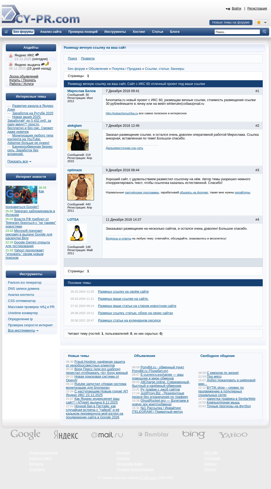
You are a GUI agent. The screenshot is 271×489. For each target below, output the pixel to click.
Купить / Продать (23, 80)
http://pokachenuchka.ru (122, 113)
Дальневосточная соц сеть (124, 148)
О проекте (37, 469)
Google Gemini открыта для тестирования (28, 244)
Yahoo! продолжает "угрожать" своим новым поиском (25, 254)
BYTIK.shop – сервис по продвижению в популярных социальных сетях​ (221, 391)
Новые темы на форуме (231, 22)
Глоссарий (212, 458)
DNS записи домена (23, 289)
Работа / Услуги (22, 84)
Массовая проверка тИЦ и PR (31, 307)
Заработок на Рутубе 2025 (32, 113)
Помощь (122, 458)
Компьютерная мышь (223, 402)
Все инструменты (21, 330)
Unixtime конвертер (23, 313)
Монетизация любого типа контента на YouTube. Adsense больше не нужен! (30, 139)
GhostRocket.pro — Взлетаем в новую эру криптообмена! (160, 402)
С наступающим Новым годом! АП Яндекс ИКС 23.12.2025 (97, 393)
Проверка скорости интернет (30, 325)
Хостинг (210, 469)
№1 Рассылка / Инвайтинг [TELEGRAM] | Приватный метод (157, 410)
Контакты (36, 464)
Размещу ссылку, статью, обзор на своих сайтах (135, 313)
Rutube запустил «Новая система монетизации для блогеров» (96, 386)
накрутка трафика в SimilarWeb (231, 399)
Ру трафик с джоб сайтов (160, 389)
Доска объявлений (24, 76)
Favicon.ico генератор (25, 282)
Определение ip (20, 319)
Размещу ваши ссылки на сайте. (123, 299)
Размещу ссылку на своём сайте (123, 291)
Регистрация (257, 8)
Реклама (123, 453)
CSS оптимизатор (22, 301)
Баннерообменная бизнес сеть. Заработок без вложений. (30, 150)
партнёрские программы (142, 192)
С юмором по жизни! (223, 373)
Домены (210, 464)
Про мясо (214, 376)
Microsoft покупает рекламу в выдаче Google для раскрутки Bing (29, 234)
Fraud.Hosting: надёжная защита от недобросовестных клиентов (95, 363)
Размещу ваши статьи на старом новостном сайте (137, 306)
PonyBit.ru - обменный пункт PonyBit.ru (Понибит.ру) (158, 369)
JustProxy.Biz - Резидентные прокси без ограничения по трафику (160, 395)
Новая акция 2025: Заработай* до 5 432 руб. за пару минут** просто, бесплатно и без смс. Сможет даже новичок (30, 124)
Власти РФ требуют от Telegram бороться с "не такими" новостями (31, 222)
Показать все (17, 161)
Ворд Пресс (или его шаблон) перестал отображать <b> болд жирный (97, 371)
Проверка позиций (43, 453)
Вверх (239, 470)
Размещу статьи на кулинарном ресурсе (129, 320)
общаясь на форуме (194, 192)
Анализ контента (21, 295)
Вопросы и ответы (118, 238)
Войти (236, 8)
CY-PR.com (148, 478)
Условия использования (135, 469)
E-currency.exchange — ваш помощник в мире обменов (158, 376)
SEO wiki (211, 453)
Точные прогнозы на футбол (229, 406)
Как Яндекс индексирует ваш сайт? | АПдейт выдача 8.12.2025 (92, 400)
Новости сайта (40, 458)
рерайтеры (242, 192)
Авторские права (129, 464)
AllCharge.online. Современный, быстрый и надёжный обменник (161, 384)
